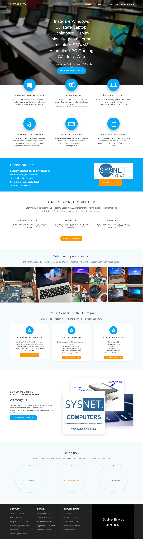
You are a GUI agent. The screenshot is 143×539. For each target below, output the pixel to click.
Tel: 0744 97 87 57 (17, 513)
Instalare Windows (71, 21)
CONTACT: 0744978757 (29, 357)
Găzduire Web (71, 56)
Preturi (114, 4)
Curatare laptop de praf (46, 517)
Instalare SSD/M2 (71, 45)
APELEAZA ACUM (109, 182)
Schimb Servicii (69, 530)
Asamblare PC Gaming (71, 50)
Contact (88, 4)
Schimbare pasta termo (46, 521)
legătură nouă (127, 183)
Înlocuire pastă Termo (71, 39)
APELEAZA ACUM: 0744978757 (24, 420)
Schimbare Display (71, 33)
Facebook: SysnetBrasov (19, 526)
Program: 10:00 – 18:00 (19, 521)
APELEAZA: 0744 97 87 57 (71, 239)
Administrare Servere (72, 526)
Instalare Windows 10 (45, 513)
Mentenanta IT (69, 513)
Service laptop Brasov (18, 534)
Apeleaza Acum (128, 4)
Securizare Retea (70, 517)
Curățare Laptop (70, 27)
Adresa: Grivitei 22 (17, 517)
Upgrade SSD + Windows (46, 526)
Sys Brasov (16, 4)
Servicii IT (100, 4)
